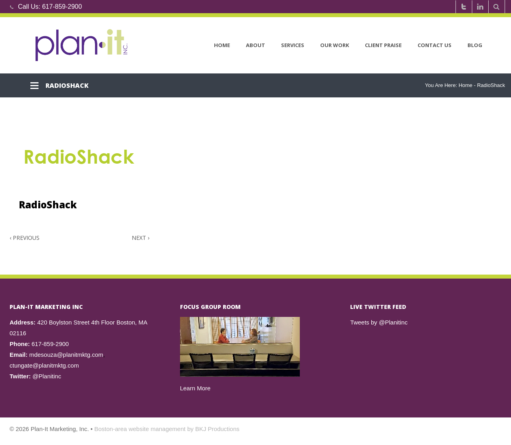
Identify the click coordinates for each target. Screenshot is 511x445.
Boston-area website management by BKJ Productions (167, 428)
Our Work (334, 45)
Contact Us (435, 45)
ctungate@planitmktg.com (44, 365)
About (255, 45)
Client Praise (383, 45)
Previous (25, 237)
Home (222, 45)
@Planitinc (46, 376)
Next (140, 237)
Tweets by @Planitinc (379, 322)
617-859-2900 (62, 6)
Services (292, 45)
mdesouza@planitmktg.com (66, 354)
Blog (474, 45)
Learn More (195, 388)
